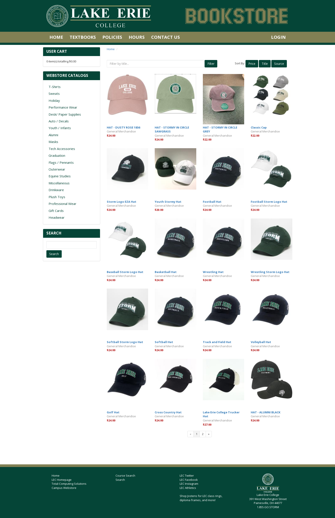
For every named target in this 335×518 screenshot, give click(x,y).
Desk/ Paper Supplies (65, 114)
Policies (112, 37)
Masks (53, 141)
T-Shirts (55, 87)
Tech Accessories (62, 148)
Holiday (54, 100)
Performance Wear (63, 107)
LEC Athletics (188, 488)
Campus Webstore (64, 488)
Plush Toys (57, 197)
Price (251, 64)
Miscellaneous (59, 183)
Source (279, 64)
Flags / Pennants (61, 162)
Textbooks (83, 37)
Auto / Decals (59, 121)
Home (56, 37)
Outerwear (57, 169)
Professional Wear (62, 203)
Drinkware (56, 190)
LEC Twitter (187, 475)
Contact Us (165, 37)
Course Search (125, 475)
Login (278, 37)
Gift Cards (56, 210)
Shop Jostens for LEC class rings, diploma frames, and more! (201, 498)
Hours (137, 37)
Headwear (57, 217)
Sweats (54, 93)
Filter (210, 64)
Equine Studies (60, 176)
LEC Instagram (189, 484)
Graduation (57, 155)
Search (54, 254)
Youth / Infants (60, 128)
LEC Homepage (62, 480)
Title (265, 64)
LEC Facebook (189, 480)
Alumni (53, 135)
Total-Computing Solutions (69, 484)
